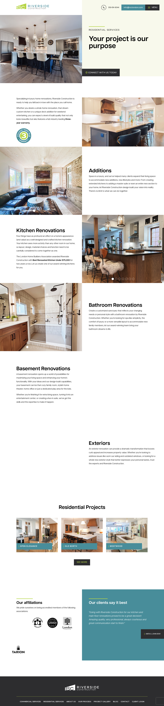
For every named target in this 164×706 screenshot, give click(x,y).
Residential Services (53, 702)
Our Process (84, 702)
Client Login (138, 702)
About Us (71, 702)
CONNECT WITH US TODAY (102, 72)
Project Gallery (102, 702)
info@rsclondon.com (133, 7)
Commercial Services (30, 702)
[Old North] (79, 546)
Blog (115, 702)
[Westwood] (124, 546)
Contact (125, 702)
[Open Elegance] (34, 546)
